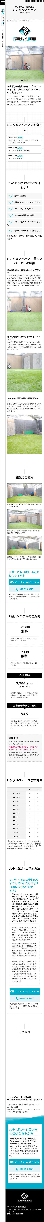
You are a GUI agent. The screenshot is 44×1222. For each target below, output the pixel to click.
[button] (22, 80)
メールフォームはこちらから (27, 582)
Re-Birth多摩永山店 (16, 159)
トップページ (11, 21)
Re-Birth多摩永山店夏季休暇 (19, 151)
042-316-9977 (26, 589)
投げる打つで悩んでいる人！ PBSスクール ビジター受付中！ (24, 141)
